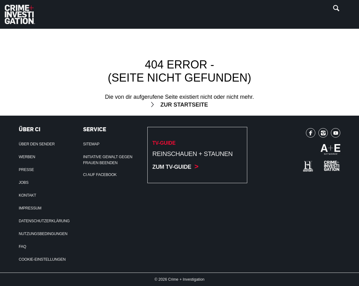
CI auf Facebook (100, 175)
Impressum (30, 208)
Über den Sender (37, 144)
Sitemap (91, 144)
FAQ (22, 246)
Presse (26, 170)
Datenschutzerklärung (44, 221)
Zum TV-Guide (171, 167)
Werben (27, 157)
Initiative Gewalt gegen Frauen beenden (107, 160)
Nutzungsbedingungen (43, 234)
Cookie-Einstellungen (42, 259)
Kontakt (27, 195)
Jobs (23, 182)
